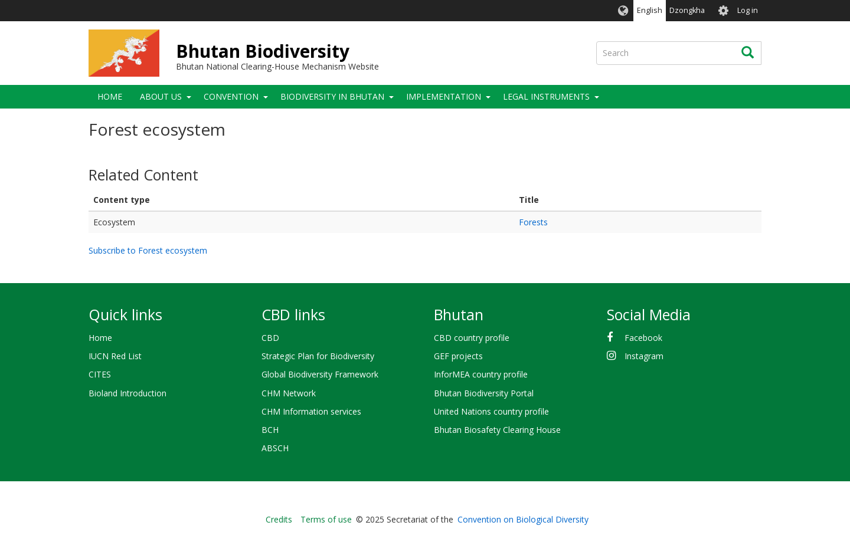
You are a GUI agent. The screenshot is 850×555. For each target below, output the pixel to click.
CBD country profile (471, 337)
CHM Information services (311, 411)
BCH (270, 429)
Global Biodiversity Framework (319, 374)
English (649, 10)
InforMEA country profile (481, 374)
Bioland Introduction (127, 393)
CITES (100, 374)
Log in (747, 10)
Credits (279, 519)
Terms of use (326, 519)
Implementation (443, 96)
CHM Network (288, 393)
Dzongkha (687, 10)
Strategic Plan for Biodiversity (317, 356)
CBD (270, 337)
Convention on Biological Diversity (523, 519)
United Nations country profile (491, 411)
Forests (533, 222)
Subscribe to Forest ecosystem (148, 250)
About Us (161, 96)
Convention (231, 96)
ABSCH (275, 448)
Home (109, 96)
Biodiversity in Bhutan (332, 96)
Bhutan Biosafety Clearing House (497, 429)
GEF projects (458, 356)
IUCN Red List (115, 356)
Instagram (644, 356)
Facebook (643, 337)
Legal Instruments (546, 96)
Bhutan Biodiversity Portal (484, 393)
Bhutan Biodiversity (262, 51)
